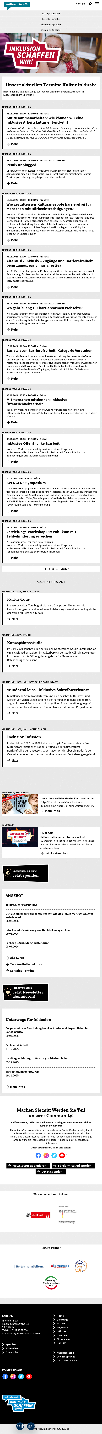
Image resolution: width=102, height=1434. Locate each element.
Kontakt (80, 3)
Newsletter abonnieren (29, 1165)
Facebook (39, 1155)
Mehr (15, 619)
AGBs (66, 1429)
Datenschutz (54, 1429)
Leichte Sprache (51, 19)
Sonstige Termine (22, 971)
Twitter (55, 1155)
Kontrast (51, 30)
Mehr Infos (17, 1087)
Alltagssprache (51, 13)
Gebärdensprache (51, 24)
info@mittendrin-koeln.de (25, 1333)
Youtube (63, 1155)
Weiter (65, 569)
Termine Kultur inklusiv (26, 964)
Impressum (39, 1429)
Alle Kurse (17, 958)
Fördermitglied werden (74, 1165)
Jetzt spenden (52, 1171)
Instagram (47, 1155)
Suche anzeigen (90, 3)
